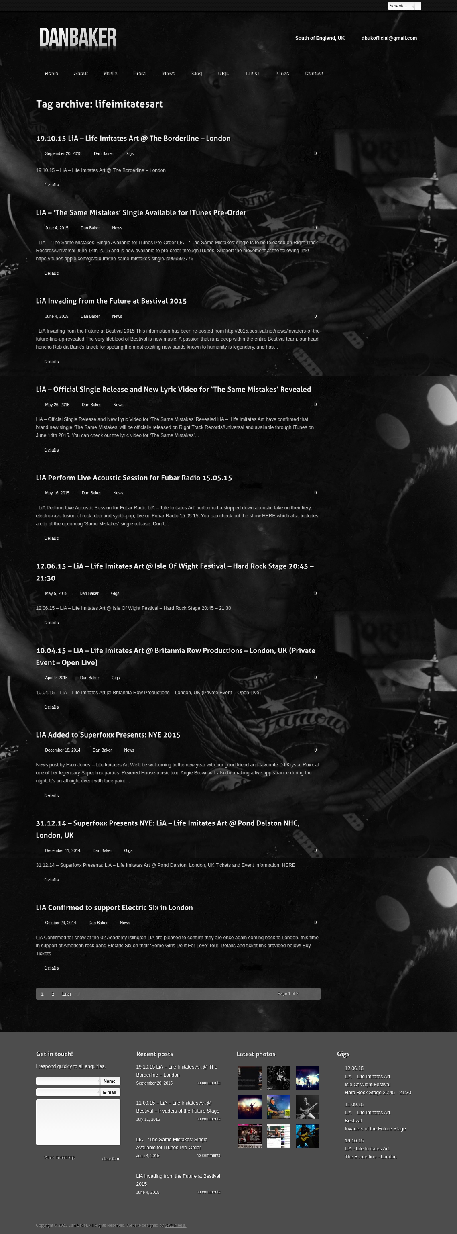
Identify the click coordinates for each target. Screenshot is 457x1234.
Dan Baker (103, 153)
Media (114, 72)
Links (282, 73)
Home (51, 73)
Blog (196, 73)
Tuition (256, 72)
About (84, 72)
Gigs (222, 73)
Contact (314, 73)
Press (139, 73)
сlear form (111, 1159)
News (168, 73)
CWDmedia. (176, 1225)
